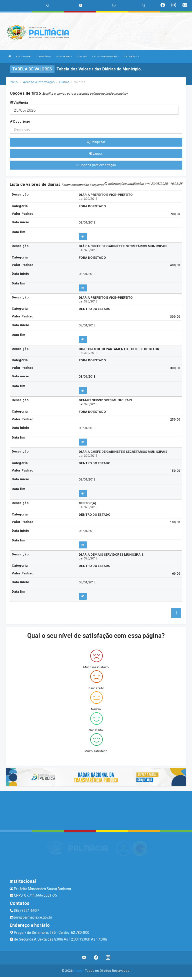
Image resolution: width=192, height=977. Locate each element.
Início (14, 82)
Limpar (96, 153)
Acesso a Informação (39, 82)
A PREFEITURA (24, 56)
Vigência (19, 102)
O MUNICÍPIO (44, 56)
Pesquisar (96, 142)
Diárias (64, 82)
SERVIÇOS (82, 56)
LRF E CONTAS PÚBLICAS (105, 56)
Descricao (20, 121)
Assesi (78, 971)
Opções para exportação (96, 165)
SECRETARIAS (64, 56)
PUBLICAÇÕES (131, 56)
